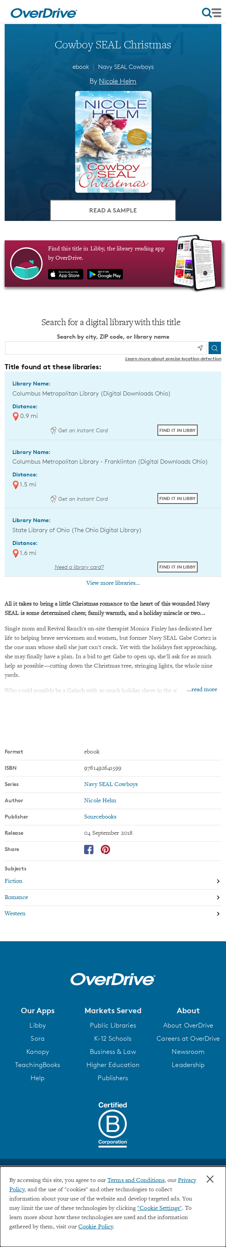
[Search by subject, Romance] (113, 898)
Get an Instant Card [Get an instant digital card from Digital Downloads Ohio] (79, 430)
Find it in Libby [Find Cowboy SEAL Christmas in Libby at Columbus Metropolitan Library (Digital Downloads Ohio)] (177, 430)
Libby (37, 1025)
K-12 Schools (112, 1038)
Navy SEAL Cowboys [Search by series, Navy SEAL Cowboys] (111, 784)
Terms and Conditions (135, 1180)
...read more (202, 690)
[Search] (215, 348)
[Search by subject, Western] (113, 914)
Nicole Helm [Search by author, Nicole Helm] (117, 81)
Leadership (188, 1065)
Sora (37, 1038)
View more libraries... (113, 583)
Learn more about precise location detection (173, 358)
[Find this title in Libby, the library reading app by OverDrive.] (113, 263)
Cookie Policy (95, 1227)
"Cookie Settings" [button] (159, 1208)
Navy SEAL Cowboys (126, 66)
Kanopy (37, 1051)
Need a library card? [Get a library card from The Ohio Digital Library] (79, 567)
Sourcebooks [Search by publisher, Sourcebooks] (100, 817)
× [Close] (210, 1179)
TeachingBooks (37, 1065)
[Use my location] (200, 348)
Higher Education (113, 1065)
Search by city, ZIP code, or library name (113, 336)
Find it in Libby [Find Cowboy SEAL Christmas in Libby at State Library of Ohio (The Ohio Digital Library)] (177, 567)
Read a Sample (113, 210)
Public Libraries (113, 1025)
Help (38, 1078)
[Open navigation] (211, 13)
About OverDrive (188, 1025)
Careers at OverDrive (188, 1038)
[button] (38, 1010)
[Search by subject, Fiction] (113, 882)
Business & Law (113, 1051)
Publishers (113, 1078)
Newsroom (188, 1051)
